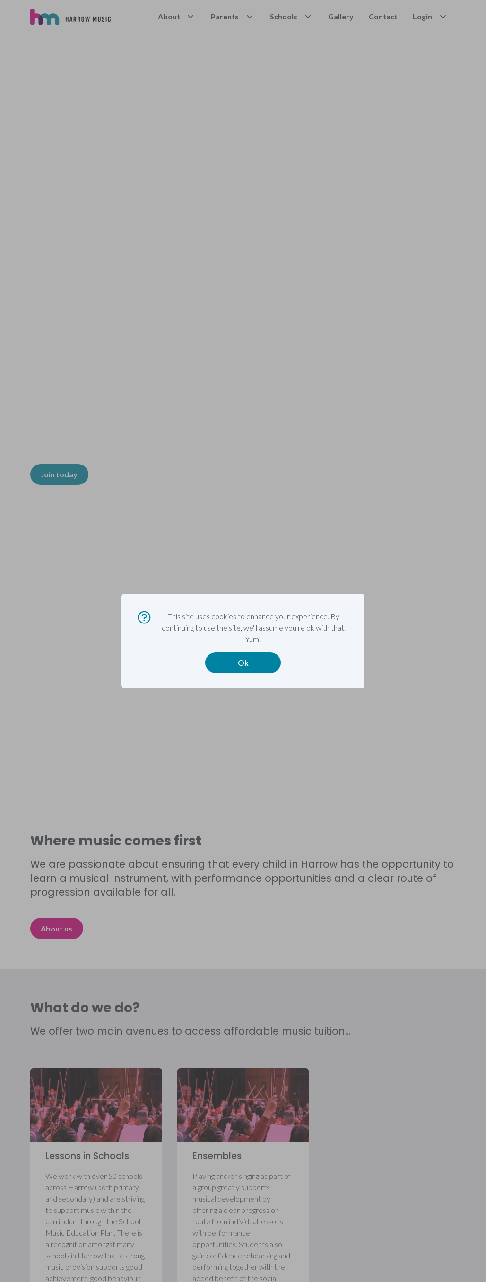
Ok (243, 662)
